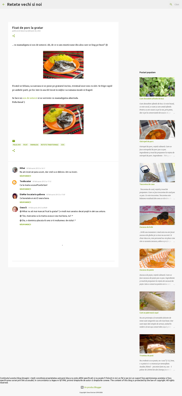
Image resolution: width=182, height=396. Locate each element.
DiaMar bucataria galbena (32, 194)
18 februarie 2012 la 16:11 (35, 168)
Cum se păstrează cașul (149, 313)
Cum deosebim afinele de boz (152, 99)
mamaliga (34, 145)
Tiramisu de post (146, 356)
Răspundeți (25, 176)
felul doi (16, 145)
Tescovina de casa (147, 184)
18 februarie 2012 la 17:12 (41, 181)
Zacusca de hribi (146, 227)
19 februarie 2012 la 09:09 (37, 208)
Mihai (22, 168)
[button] (13, 36)
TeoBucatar (25, 181)
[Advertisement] (131, 109)
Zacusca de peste (147, 270)
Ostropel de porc (147, 141)
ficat (25, 145)
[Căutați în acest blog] (166, 4)
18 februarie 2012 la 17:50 (55, 194)
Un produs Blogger (91, 387)
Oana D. (23, 207)
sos (62, 145)
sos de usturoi (30, 98)
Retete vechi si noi (24, 4)
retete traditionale (49, 145)
